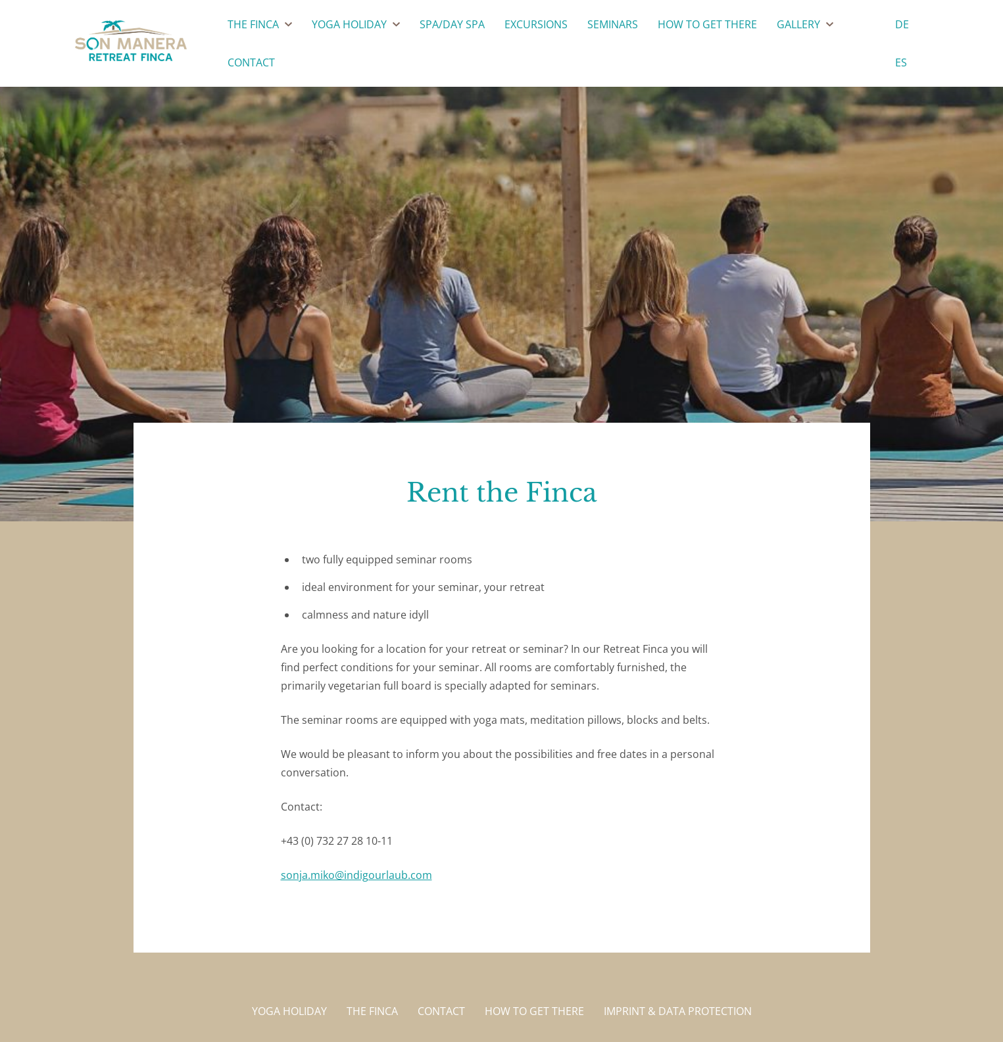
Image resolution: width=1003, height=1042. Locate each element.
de (902, 24)
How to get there (707, 24)
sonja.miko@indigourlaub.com (356, 875)
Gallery (798, 24)
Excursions (536, 24)
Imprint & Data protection (678, 1011)
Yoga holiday (289, 1011)
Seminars (612, 24)
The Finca (253, 24)
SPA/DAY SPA (452, 24)
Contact (251, 62)
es (901, 62)
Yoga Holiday (349, 24)
